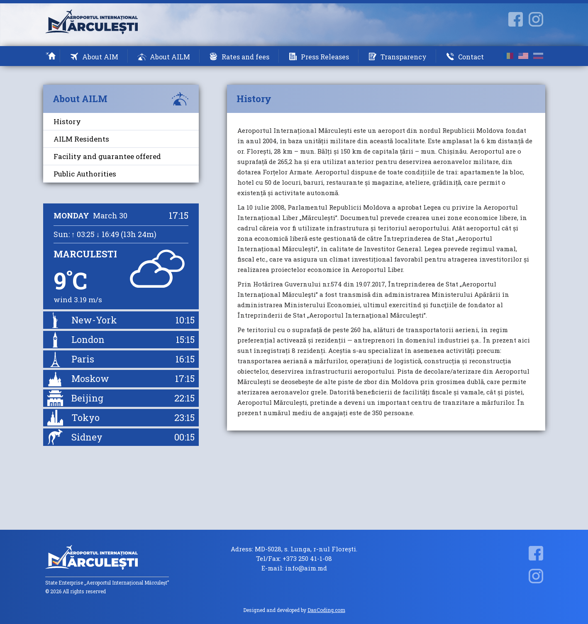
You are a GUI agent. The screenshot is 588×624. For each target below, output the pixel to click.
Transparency (404, 56)
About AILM (170, 56)
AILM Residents (81, 139)
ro (508, 56)
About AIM (100, 56)
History (67, 121)
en (523, 56)
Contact (471, 56)
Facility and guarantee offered (107, 156)
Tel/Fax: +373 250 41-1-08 (294, 558)
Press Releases (325, 56)
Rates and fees (245, 56)
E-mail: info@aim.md (294, 568)
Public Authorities (85, 174)
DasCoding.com (326, 610)
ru (538, 56)
